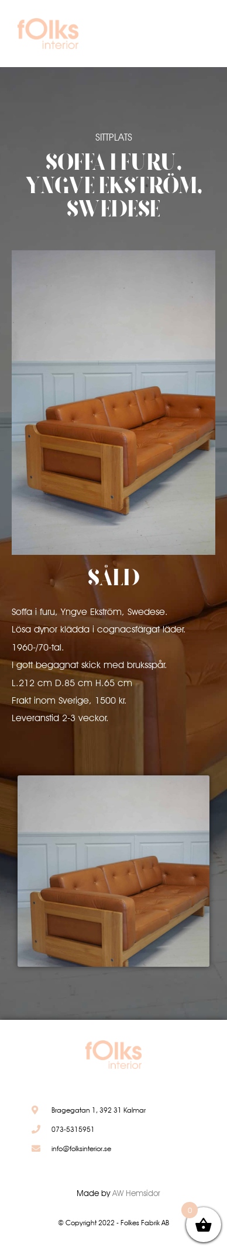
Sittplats (113, 137)
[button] (193, 36)
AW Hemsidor (136, 1193)
